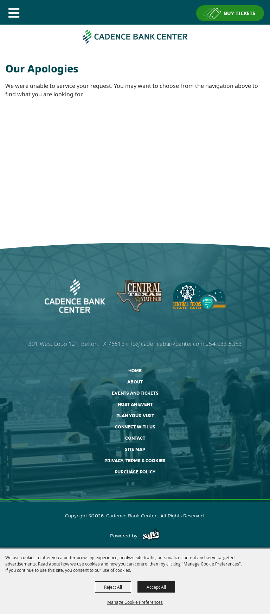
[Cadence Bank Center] (135, 37)
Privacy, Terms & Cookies (135, 461)
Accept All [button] (156, 587)
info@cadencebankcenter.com (165, 344)
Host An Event (135, 404)
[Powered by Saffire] (151, 535)
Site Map (135, 449)
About (135, 382)
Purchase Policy (135, 472)
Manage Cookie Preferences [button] (135, 602)
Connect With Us (135, 427)
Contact (135, 438)
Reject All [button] (113, 587)
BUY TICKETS (239, 13)
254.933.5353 (224, 344)
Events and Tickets (135, 393)
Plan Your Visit (135, 416)
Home (135, 371)
